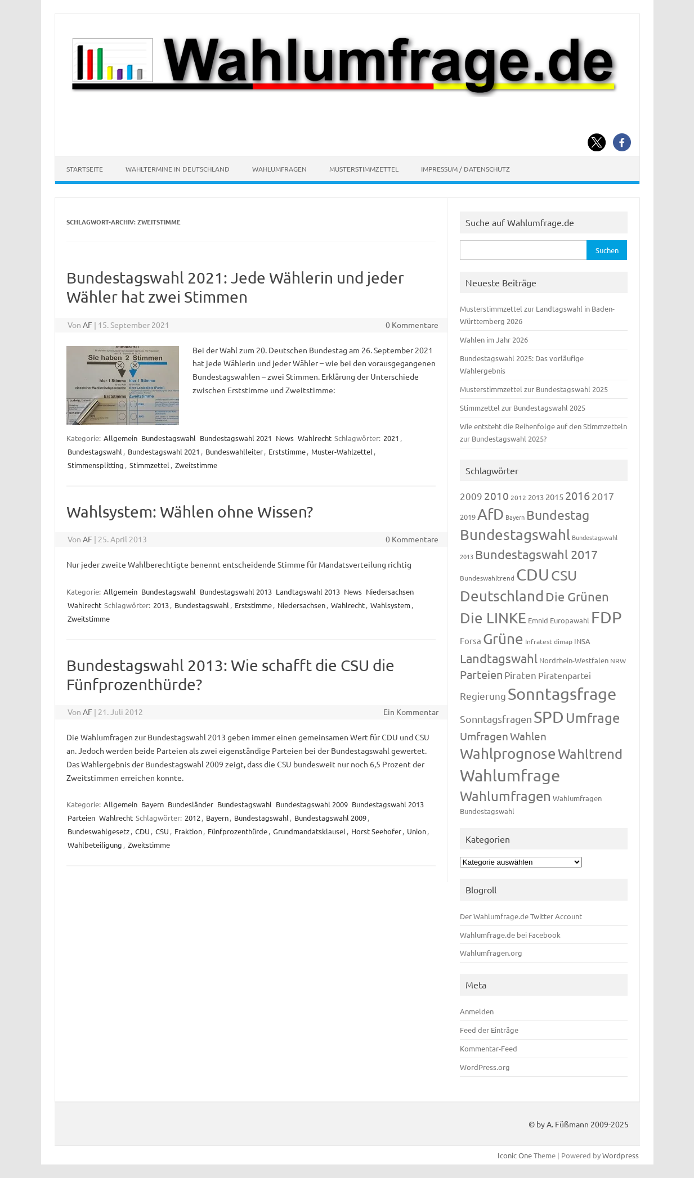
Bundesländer (190, 804)
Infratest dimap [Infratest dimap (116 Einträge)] (548, 641)
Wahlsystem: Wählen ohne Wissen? (189, 511)
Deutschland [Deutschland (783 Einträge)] (502, 596)
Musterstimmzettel (364, 168)
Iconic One (515, 1155)
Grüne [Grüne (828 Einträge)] (503, 639)
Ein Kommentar (410, 712)
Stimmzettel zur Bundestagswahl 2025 (522, 407)
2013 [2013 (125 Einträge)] (536, 497)
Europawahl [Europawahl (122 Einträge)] (569, 620)
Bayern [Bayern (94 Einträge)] (515, 516)
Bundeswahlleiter (234, 451)
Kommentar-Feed (488, 1048)
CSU (162, 831)
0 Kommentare (412, 325)
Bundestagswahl (168, 438)
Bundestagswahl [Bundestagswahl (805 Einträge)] (515, 534)
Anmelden (477, 1011)
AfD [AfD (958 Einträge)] (490, 514)
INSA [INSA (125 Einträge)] (582, 641)
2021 (391, 438)
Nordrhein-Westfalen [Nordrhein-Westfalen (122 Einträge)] (573, 660)
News (285, 438)
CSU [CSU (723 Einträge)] (564, 575)
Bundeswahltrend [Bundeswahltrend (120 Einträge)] (487, 577)
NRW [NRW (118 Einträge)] (618, 660)
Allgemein (120, 438)
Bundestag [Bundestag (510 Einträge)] (557, 514)
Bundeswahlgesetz (98, 831)
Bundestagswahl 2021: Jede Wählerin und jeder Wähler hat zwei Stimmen (235, 287)
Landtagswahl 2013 (308, 591)
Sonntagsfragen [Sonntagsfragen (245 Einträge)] (496, 719)
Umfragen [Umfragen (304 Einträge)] (484, 736)
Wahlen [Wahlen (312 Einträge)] (528, 736)
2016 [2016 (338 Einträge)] (577, 495)
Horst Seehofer (376, 831)
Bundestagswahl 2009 (312, 804)
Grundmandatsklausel (309, 831)
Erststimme (287, 451)
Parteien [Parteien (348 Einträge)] (481, 674)
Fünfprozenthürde (237, 831)
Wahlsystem (390, 605)
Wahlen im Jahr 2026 (494, 339)
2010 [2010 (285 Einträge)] (496, 495)
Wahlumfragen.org (491, 952)
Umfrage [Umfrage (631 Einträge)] (593, 717)
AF (87, 325)
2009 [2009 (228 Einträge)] (471, 496)
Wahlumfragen (279, 168)
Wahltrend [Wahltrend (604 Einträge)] (590, 753)
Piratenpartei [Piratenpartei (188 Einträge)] (564, 675)
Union (416, 831)
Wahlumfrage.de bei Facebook (510, 934)
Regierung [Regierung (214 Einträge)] (483, 696)
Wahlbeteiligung (95, 844)
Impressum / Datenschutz (465, 168)
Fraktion (188, 831)
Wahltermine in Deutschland (178, 168)
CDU (142, 831)
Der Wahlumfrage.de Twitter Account (521, 916)
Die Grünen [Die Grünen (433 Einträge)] (577, 596)
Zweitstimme (196, 465)
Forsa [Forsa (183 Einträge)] (470, 640)
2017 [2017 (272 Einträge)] (603, 496)
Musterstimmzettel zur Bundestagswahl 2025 (534, 389)
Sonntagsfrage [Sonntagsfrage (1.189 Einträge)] (562, 693)
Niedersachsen (390, 591)
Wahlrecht (315, 438)
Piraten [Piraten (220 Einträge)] (520, 675)
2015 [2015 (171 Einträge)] (554, 496)
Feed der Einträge (489, 1030)
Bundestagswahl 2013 (236, 591)
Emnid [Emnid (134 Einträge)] (538, 620)
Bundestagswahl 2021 (236, 438)
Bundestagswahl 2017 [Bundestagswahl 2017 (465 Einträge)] (536, 554)
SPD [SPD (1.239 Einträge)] (549, 716)
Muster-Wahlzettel (342, 451)
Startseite (84, 168)
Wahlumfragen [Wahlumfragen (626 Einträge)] (505, 796)
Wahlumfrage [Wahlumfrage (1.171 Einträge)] (510, 775)
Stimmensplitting (96, 465)
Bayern (152, 804)
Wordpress (620, 1155)
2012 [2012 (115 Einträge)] (518, 497)
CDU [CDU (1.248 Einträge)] (532, 574)
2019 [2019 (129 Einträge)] (468, 516)
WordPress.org (485, 1067)
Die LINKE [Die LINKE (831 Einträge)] (493, 618)
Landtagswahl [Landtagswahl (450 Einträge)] (499, 658)
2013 (161, 605)
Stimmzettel (149, 465)
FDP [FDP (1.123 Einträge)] (606, 617)
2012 (192, 817)
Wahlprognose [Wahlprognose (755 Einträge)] (508, 753)
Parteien (81, 817)
